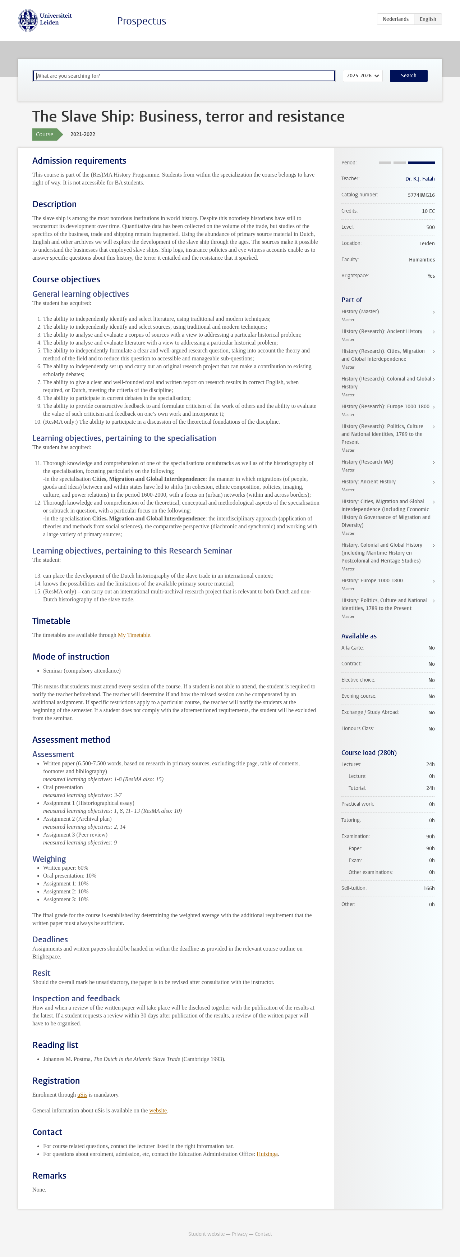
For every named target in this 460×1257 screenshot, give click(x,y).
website (158, 1110)
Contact (263, 1234)
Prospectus (141, 21)
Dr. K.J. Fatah (420, 179)
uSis (82, 1095)
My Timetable (134, 635)
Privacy (240, 1234)
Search (409, 75)
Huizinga (267, 1154)
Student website (206, 1234)
